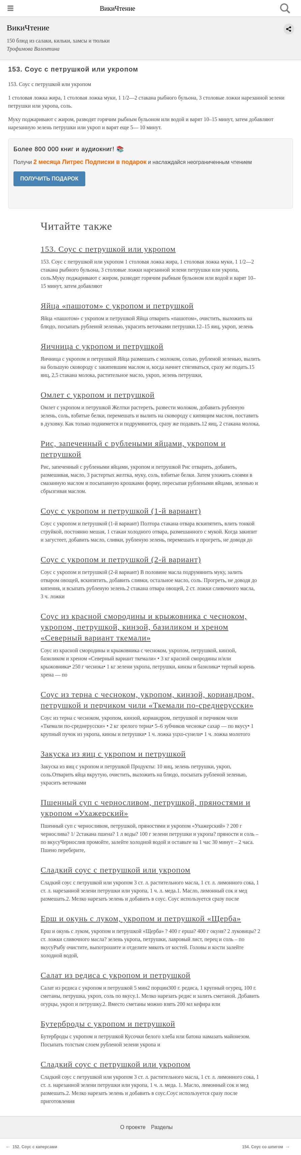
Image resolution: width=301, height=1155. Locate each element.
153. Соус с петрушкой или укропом (108, 249)
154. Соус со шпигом (262, 1147)
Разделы (162, 1127)
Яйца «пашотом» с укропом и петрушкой (117, 305)
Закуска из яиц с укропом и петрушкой (113, 753)
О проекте (133, 1127)
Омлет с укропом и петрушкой (98, 394)
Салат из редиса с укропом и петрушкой (116, 975)
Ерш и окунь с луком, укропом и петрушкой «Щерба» (141, 918)
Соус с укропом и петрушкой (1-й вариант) (121, 510)
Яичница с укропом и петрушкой (102, 346)
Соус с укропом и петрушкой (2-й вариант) (121, 559)
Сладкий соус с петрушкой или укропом (115, 869)
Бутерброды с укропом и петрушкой (108, 1023)
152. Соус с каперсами (34, 1147)
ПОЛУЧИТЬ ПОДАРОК (49, 179)
